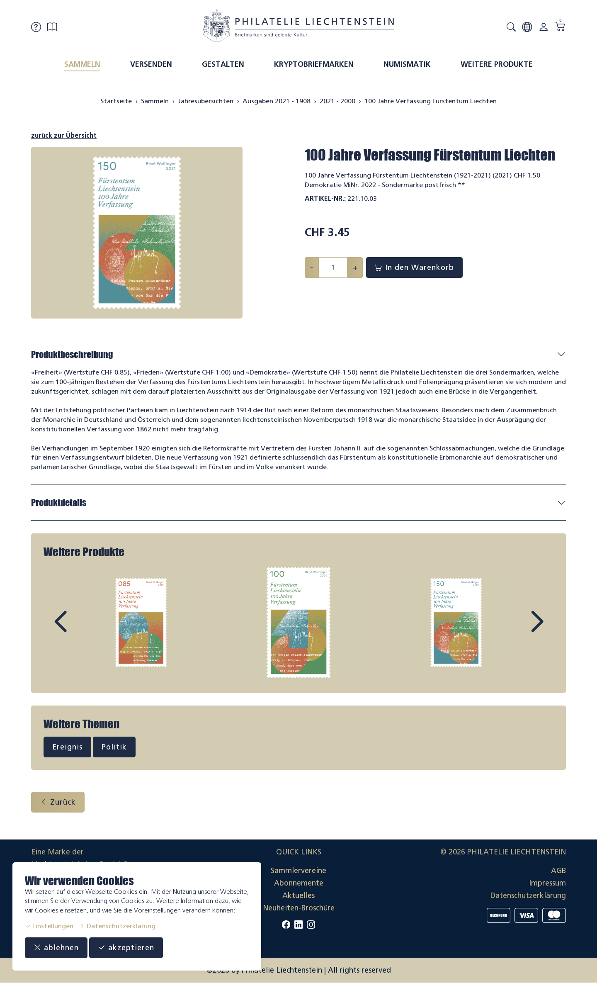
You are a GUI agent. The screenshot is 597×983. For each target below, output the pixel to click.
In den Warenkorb (414, 267)
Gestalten (223, 64)
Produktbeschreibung (72, 354)
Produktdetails (58, 502)
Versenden (151, 64)
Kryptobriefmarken (314, 64)
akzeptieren (126, 947)
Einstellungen (49, 926)
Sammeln (82, 64)
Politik (114, 747)
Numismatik (407, 64)
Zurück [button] (58, 802)
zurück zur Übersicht (64, 135)
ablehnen (56, 947)
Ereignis (67, 747)
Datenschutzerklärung (117, 926)
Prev (79, 629)
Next (517, 629)
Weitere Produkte (497, 64)
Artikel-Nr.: (325, 198)
